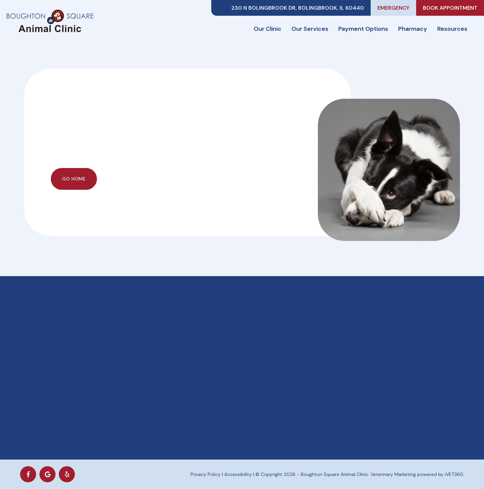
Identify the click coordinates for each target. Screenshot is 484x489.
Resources (452, 29)
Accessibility (238, 474)
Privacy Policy (206, 474)
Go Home (74, 179)
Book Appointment (450, 7)
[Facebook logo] (28, 474)
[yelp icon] (67, 474)
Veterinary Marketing (393, 474)
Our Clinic (267, 29)
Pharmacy (412, 29)
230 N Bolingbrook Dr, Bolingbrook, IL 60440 (297, 7)
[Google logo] (47, 474)
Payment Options (363, 29)
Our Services (309, 29)
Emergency (393, 7)
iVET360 (454, 474)
